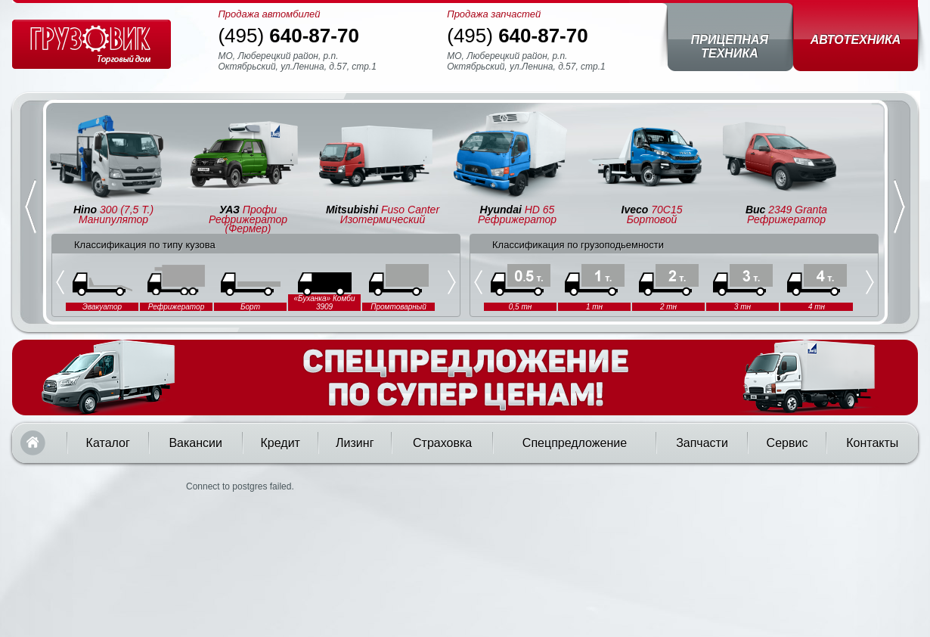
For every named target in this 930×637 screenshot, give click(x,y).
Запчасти (702, 443)
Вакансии (195, 443)
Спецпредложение (574, 443)
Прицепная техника (729, 46)
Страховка (442, 443)
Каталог (108, 443)
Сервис (787, 443)
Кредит (280, 443)
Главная (32, 442)
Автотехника (856, 39)
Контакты (872, 443)
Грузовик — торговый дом (91, 44)
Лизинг (355, 443)
